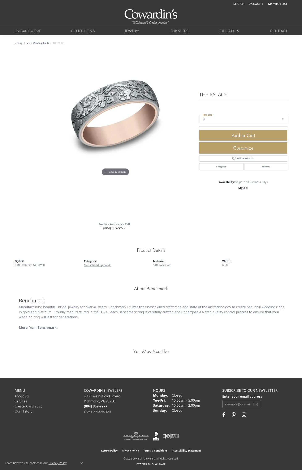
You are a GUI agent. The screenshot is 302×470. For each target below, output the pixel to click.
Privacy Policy (130, 450)
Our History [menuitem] (23, 411)
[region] (115, 135)
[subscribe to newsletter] (255, 404)
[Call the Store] (95, 406)
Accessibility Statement (186, 450)
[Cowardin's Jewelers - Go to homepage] (151, 17)
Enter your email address (242, 396)
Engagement (27, 31)
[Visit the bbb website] (156, 436)
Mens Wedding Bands (38, 43)
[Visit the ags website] (136, 436)
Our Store (179, 31)
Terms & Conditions (155, 450)
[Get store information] (97, 411)
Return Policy (109, 450)
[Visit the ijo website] (171, 436)
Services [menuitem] (21, 401)
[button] (238, 3)
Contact (278, 31)
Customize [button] (243, 148)
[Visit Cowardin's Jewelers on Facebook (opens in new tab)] (224, 414)
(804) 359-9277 (114, 228)
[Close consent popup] (81, 463)
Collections (83, 31)
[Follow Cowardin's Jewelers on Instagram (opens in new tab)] (244, 414)
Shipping (221, 166)
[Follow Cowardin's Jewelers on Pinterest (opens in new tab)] (234, 414)
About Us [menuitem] (22, 396)
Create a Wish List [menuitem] (28, 406)
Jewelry (132, 31)
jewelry (18, 43)
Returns (266, 166)
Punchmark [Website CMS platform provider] (159, 464)
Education (229, 31)
